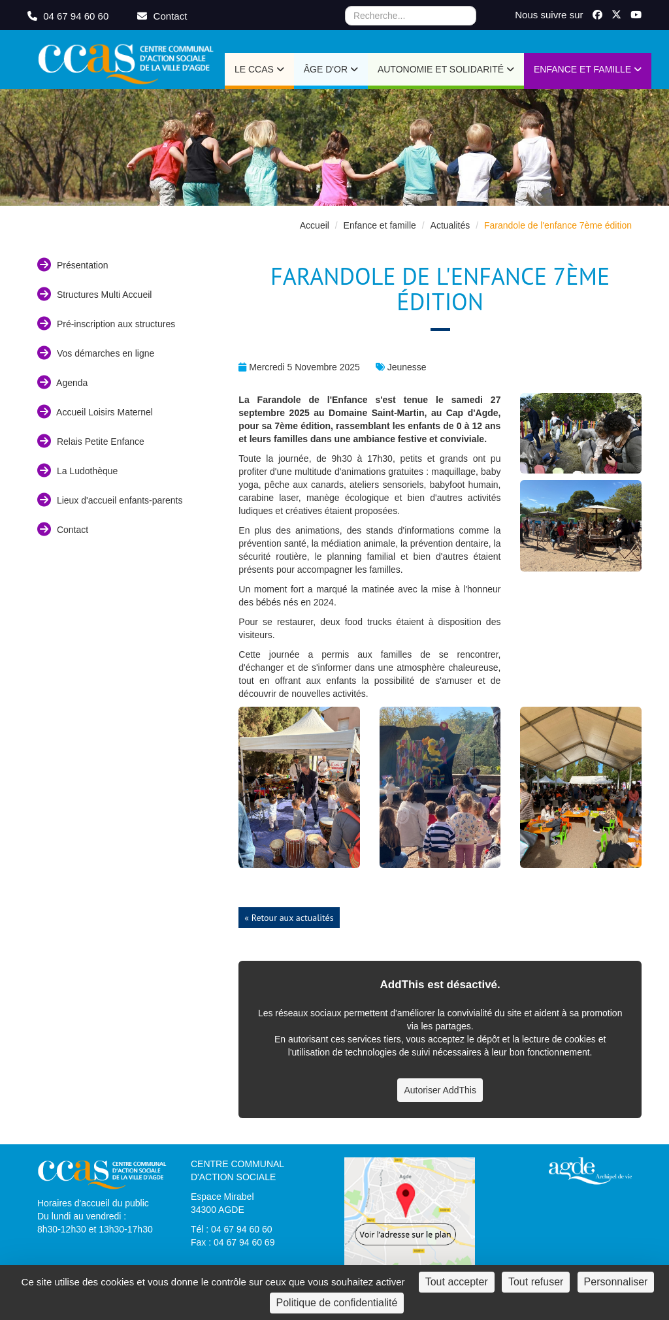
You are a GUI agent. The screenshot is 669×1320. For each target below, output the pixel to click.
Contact (62, 529)
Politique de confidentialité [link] (337, 1302)
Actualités (450, 225)
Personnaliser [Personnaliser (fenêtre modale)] (616, 1281)
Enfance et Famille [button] (588, 69)
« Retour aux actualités (288, 918)
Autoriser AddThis (440, 1090)
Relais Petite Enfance (90, 441)
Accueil (314, 225)
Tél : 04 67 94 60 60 (231, 1229)
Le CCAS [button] (259, 69)
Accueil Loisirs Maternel (95, 412)
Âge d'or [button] (331, 69)
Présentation (72, 265)
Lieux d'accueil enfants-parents (109, 500)
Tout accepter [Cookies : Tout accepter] (456, 1281)
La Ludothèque (77, 470)
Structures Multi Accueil (94, 294)
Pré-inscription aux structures (106, 323)
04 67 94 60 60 (69, 16)
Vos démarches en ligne (95, 353)
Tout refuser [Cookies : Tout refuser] (535, 1281)
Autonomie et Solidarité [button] (446, 69)
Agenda (62, 382)
